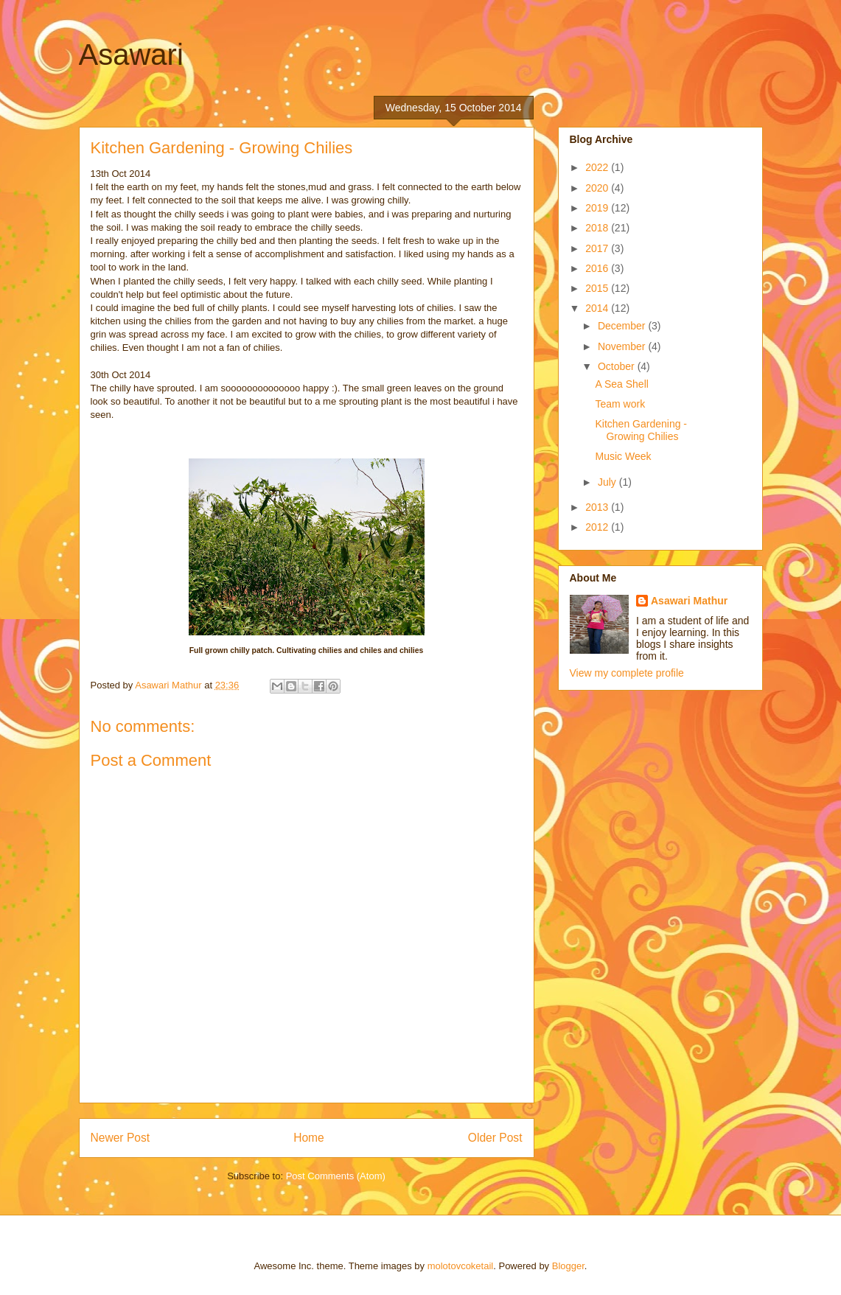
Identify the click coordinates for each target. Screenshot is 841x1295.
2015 (598, 288)
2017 (598, 248)
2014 (598, 308)
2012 (598, 527)
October (618, 366)
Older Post (495, 1137)
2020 (598, 188)
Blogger (568, 1265)
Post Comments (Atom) (335, 1175)
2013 (598, 507)
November (623, 346)
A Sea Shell (621, 384)
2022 (598, 167)
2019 (598, 208)
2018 (598, 228)
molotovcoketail (461, 1265)
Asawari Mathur (689, 601)
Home (308, 1137)
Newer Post (120, 1137)
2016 (598, 268)
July (608, 482)
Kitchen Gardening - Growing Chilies (641, 430)
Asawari (131, 54)
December (623, 326)
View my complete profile (627, 673)
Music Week (623, 456)
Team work (620, 404)
